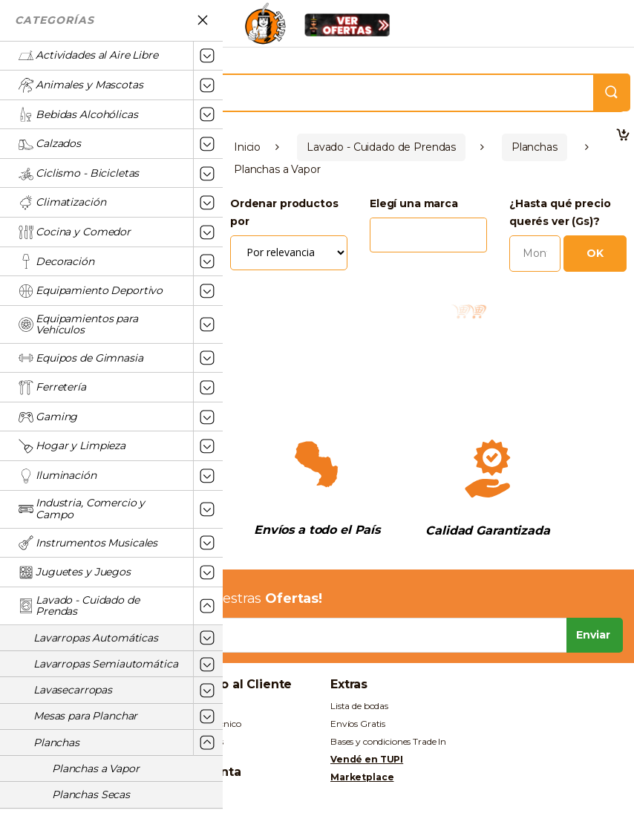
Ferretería (52, 387)
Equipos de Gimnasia (81, 357)
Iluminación (57, 476)
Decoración (56, 261)
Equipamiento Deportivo (91, 291)
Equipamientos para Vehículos (78, 324)
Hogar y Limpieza (72, 446)
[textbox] (378, 228)
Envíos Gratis (357, 723)
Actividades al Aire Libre (88, 55)
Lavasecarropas (72, 689)
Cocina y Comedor (75, 232)
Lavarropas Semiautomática (105, 663)
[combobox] (428, 230)
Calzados (50, 144)
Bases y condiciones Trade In (388, 741)
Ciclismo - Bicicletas (79, 173)
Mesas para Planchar (85, 715)
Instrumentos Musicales (88, 542)
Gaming (48, 417)
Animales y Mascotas (81, 85)
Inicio (247, 147)
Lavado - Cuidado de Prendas (79, 605)
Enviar (593, 635)
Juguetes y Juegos (75, 572)
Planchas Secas (91, 794)
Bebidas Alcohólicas (78, 114)
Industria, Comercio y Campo (82, 508)
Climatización (62, 202)
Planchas (56, 742)
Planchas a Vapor (96, 768)
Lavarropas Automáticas (95, 637)
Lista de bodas (359, 705)
